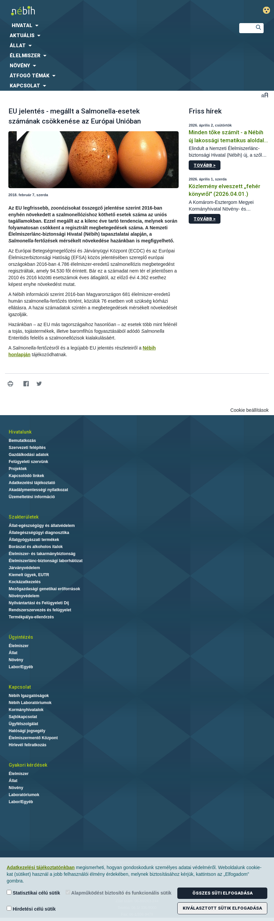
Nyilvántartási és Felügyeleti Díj (39, 603)
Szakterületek (23, 517)
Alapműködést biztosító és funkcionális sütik (119, 893)
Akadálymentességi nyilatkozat (38, 489)
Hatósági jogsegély (27, 730)
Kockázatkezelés (24, 582)
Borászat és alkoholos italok (36, 546)
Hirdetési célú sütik (31, 909)
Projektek (18, 468)
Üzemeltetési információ (32, 496)
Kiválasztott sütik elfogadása (222, 908)
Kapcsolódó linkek (26, 475)
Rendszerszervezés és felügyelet (40, 610)
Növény (16, 660)
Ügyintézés (21, 637)
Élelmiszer (18, 645)
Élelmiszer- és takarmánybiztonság (42, 553)
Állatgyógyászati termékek (34, 539)
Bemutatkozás (22, 440)
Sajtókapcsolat (23, 716)
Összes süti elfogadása (222, 893)
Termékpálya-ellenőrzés (31, 617)
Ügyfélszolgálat (23, 723)
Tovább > (204, 165)
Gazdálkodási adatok (29, 454)
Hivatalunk (20, 432)
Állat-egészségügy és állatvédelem (42, 525)
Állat (13, 652)
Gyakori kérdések (28, 765)
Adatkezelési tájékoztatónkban (41, 867)
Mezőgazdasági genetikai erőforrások (44, 589)
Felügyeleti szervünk (28, 461)
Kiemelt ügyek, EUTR (29, 574)
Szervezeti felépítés (27, 447)
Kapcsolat (20, 687)
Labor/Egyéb (21, 667)
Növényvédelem (24, 596)
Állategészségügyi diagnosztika (39, 532)
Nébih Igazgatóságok (29, 695)
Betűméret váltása (265, 95)
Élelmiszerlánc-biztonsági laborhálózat (46, 560)
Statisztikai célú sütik (33, 893)
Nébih (91, 10)
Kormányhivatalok (26, 709)
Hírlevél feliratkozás (28, 745)
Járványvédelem (24, 567)
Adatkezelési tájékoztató (32, 482)
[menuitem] (114, 25)
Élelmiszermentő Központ (33, 738)
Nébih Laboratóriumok (30, 702)
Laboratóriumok (24, 794)
